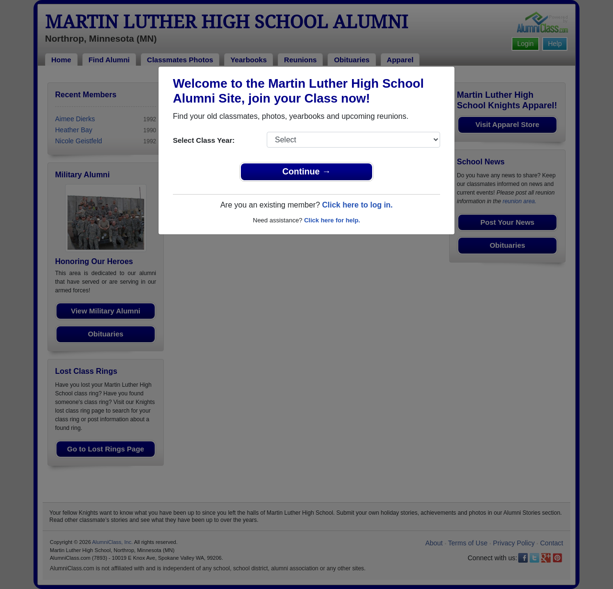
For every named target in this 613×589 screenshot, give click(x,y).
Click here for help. (332, 220)
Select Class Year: (204, 140)
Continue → (307, 171)
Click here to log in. (357, 205)
